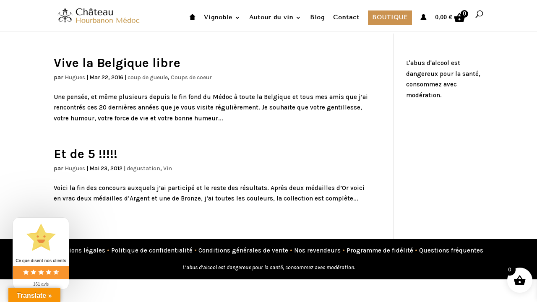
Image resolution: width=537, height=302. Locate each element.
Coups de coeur (191, 77)
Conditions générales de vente (243, 250)
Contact (346, 18)
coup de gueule (148, 77)
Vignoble (218, 18)
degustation (143, 168)
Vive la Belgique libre (117, 62)
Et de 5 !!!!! (85, 153)
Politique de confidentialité (152, 250)
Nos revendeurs (317, 250)
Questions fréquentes (451, 250)
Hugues (75, 77)
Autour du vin (271, 18)
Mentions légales (79, 250)
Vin (167, 168)
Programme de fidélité (380, 250)
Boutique (390, 17)
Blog (317, 18)
